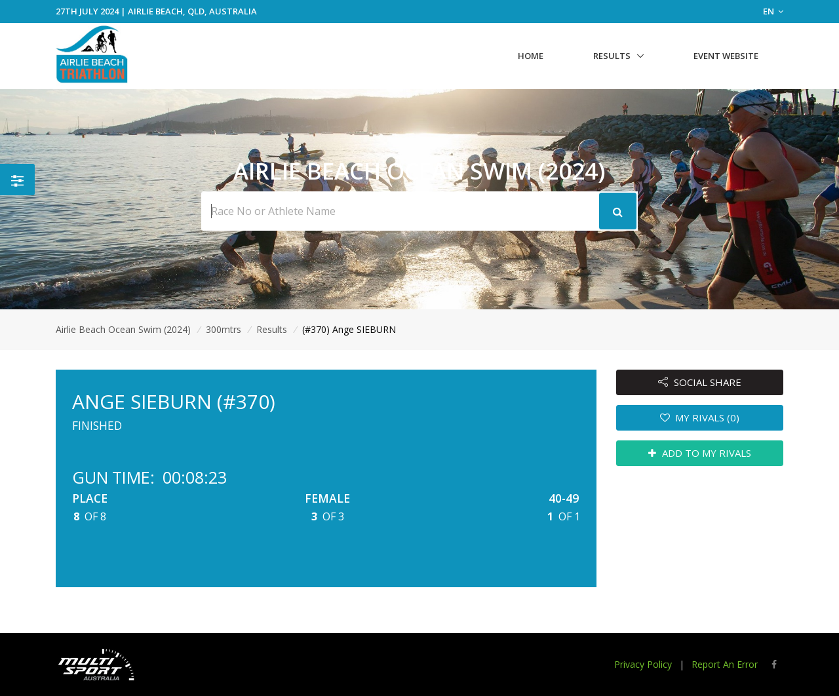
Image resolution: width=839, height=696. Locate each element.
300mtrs (223, 329)
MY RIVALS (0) (700, 417)
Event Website (725, 56)
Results (612, 56)
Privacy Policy (643, 664)
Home (530, 56)
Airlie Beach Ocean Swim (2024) (123, 329)
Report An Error (725, 664)
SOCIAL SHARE (699, 382)
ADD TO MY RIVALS (699, 452)
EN (773, 11)
